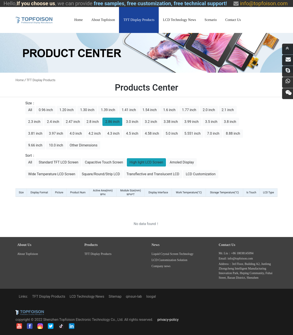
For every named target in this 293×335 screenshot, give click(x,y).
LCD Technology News (179, 20)
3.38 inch (171, 122)
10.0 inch (56, 145)
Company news (161, 266)
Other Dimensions (83, 145)
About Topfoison (103, 20)
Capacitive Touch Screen (104, 162)
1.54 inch (149, 110)
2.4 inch (53, 122)
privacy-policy (168, 320)
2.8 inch (92, 122)
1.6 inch (169, 110)
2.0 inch (209, 110)
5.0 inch (171, 133)
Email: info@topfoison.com (236, 258)
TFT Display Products (138, 20)
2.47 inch (73, 122)
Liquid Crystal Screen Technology (172, 254)
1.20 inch (66, 110)
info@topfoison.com (263, 3)
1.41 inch (129, 110)
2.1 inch (228, 110)
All (30, 110)
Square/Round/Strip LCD (101, 174)
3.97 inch (56, 133)
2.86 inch (112, 122)
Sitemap (115, 296)
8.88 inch (233, 133)
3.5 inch (211, 122)
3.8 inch (230, 122)
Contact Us (233, 20)
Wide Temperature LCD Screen (51, 174)
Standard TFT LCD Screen (58, 162)
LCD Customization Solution (169, 260)
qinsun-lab (134, 296)
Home (78, 20)
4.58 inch (152, 133)
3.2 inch (151, 122)
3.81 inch (35, 133)
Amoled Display (182, 162)
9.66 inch (35, 145)
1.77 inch (189, 110)
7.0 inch (213, 133)
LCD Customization (200, 174)
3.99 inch (191, 122)
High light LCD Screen (146, 162)
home (20, 80)
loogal (151, 296)
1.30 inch (87, 110)
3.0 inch (132, 122)
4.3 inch (113, 133)
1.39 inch (108, 110)
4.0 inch (76, 133)
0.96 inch (46, 110)
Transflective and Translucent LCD (152, 174)
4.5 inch (132, 133)
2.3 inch (34, 122)
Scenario (211, 20)
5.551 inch (192, 133)
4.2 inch (94, 133)
